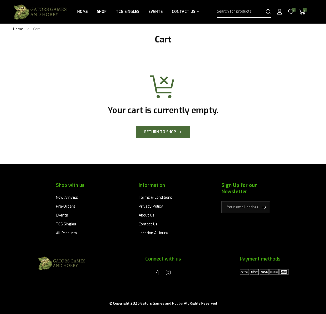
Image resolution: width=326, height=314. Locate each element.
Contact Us (183, 11)
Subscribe (264, 207)
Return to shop (160, 131)
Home (82, 11)
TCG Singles (127, 11)
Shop (102, 11)
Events (155, 11)
